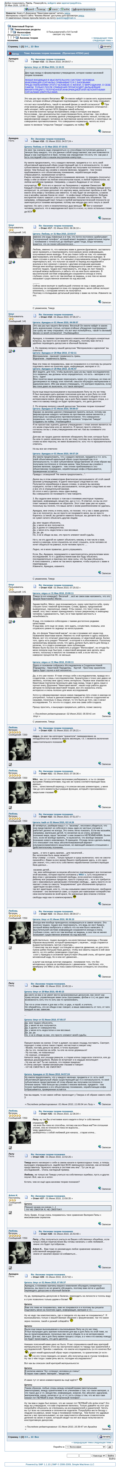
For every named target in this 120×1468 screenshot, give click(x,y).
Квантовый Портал (22, 26)
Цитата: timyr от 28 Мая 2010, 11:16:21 (44, 67)
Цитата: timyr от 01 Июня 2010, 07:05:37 (45, 1019)
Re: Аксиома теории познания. (48, 59)
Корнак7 (25, 35)
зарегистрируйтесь (71, 3)
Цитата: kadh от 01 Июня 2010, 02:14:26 (53, 822)
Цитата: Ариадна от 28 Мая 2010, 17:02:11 (55, 353)
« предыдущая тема (102, 38)
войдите (52, 3)
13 (32, 46)
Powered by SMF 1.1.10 (38, 1464)
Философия (24, 32)
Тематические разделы (27, 29)
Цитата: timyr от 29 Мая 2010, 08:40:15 (44, 991)
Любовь (13, 727)
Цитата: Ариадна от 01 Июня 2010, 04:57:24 (55, 453)
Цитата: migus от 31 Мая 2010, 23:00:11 (53, 593)
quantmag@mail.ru (66, 18)
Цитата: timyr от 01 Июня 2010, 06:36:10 (53, 919)
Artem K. (13, 1195)
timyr (11, 225)
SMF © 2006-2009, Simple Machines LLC (73, 1464)
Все (37, 46)
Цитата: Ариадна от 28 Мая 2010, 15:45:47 (55, 369)
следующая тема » (103, 40)
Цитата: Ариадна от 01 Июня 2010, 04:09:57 (55, 322)
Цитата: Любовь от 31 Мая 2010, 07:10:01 (45, 146)
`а (82, 874)
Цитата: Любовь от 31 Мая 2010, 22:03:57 (54, 234)
